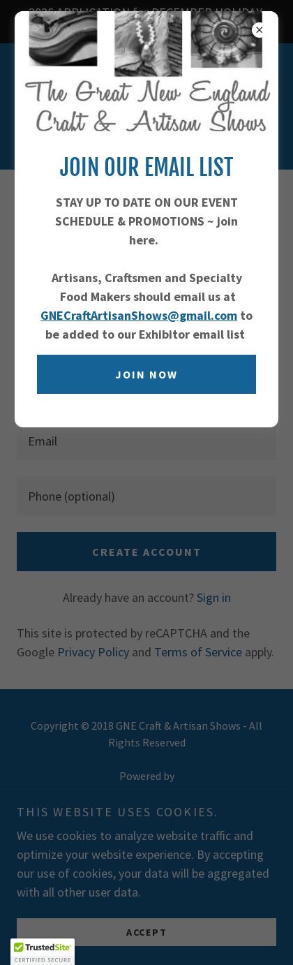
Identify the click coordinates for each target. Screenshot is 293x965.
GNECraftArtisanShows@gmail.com (138, 315)
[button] (42, 951)
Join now (146, 374)
